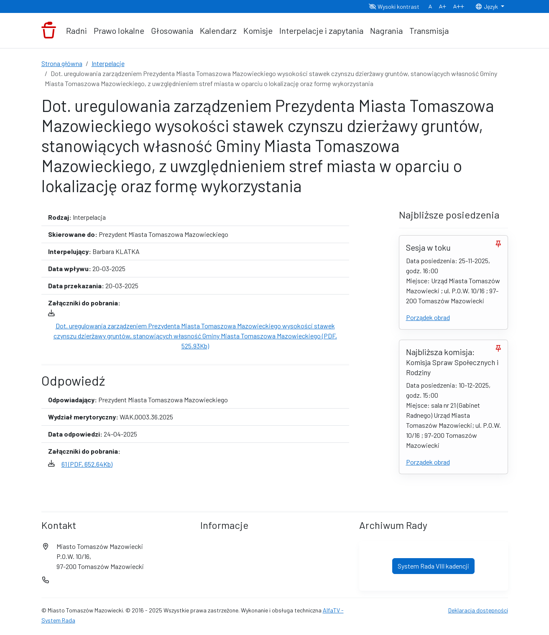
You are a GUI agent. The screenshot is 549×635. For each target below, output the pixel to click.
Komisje (258, 30)
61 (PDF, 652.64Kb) (86, 464)
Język (487, 6)
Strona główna (61, 63)
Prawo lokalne (119, 30)
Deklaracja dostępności (478, 610)
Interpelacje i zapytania (321, 30)
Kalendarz (218, 30)
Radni (76, 30)
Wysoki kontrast (394, 6)
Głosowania (172, 30)
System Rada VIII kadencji (433, 566)
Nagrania (386, 30)
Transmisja (429, 30)
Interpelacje (108, 63)
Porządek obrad (428, 317)
